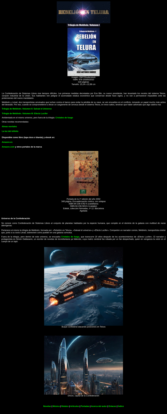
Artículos (74, 406)
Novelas (47, 406)
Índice (121, 406)
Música (56, 406)
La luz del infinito (10, 131)
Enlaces (112, 406)
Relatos (65, 406)
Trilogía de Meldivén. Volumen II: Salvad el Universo (27, 109)
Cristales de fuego (64, 118)
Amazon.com (8, 147)
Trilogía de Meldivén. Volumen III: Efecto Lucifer (25, 113)
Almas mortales (9, 126)
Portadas (85, 406)
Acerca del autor (99, 406)
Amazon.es (7, 142)
